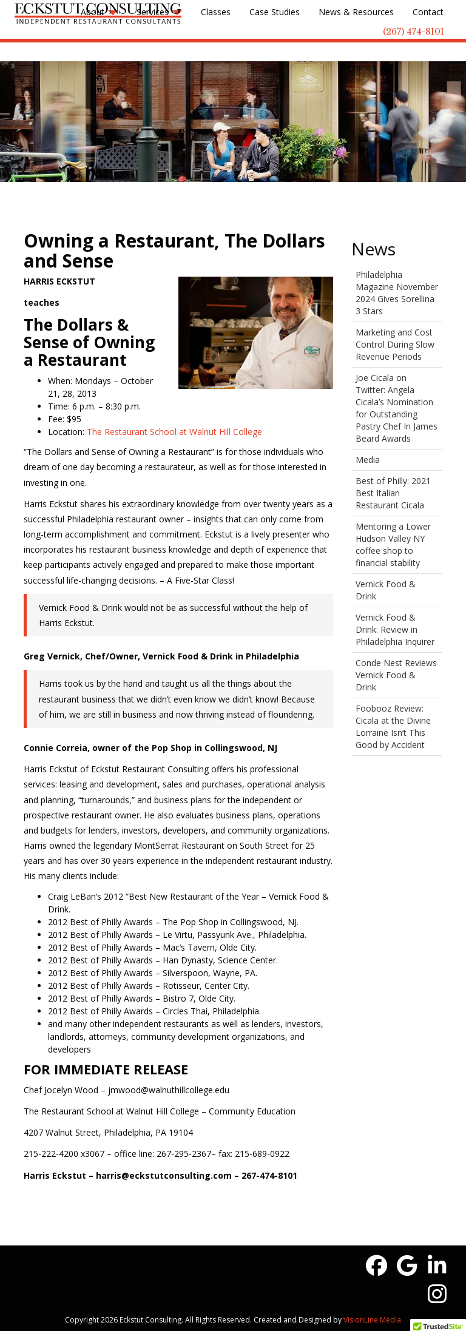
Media (368, 459)
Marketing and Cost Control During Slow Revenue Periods (395, 344)
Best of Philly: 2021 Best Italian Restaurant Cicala (393, 493)
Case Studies (274, 12)
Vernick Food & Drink (386, 590)
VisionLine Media (372, 1320)
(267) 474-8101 (413, 31)
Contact (428, 12)
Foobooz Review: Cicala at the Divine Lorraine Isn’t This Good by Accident (393, 726)
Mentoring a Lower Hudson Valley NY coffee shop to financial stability (393, 544)
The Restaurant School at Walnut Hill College (174, 431)
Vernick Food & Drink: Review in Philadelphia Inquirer (395, 629)
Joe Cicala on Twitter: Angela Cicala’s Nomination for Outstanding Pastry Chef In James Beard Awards (396, 408)
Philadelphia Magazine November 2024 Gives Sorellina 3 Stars (397, 293)
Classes (216, 12)
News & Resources (356, 12)
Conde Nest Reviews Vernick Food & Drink (396, 675)
